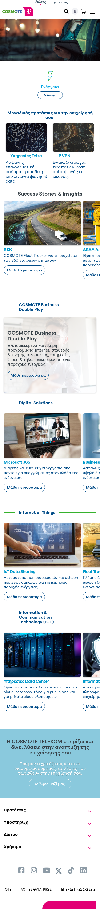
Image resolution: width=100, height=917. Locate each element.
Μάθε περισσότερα (28, 375)
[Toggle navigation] (92, 10)
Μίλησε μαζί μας (50, 783)
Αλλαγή (50, 95)
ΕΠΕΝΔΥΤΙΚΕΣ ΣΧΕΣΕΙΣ (78, 889)
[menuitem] (21, 870)
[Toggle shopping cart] (83, 11)
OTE (8, 889)
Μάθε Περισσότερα (24, 270)
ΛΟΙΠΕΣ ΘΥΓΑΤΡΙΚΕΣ (36, 889)
